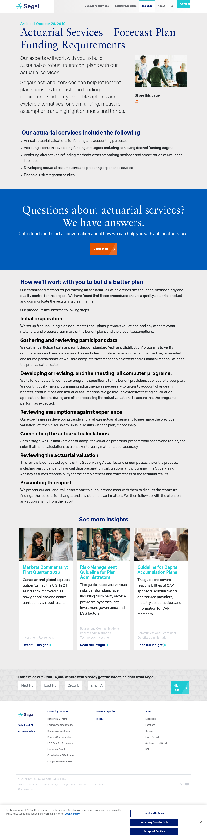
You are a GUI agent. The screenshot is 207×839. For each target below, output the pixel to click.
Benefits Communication (59, 736)
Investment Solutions (57, 748)
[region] (103, 822)
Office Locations (26, 730)
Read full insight (38, 645)
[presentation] (127, 684)
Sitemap (83, 783)
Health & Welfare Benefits (60, 724)
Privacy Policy (51, 783)
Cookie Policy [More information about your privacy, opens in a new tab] (72, 814)
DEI (147, 748)
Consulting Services (97, 6)
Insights (147, 6)
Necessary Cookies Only (154, 822)
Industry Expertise (126, 6)
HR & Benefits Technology (60, 742)
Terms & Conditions (27, 783)
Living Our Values (153, 736)
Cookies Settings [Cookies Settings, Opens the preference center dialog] (154, 813)
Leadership (150, 718)
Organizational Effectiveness (61, 754)
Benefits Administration (58, 730)
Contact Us (105, 249)
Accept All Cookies (154, 831)
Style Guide (69, 783)
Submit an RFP (25, 724)
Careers (149, 730)
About (161, 6)
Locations (150, 724)
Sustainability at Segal (156, 742)
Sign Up (181, 686)
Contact (185, 4)
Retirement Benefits (57, 718)
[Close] (201, 822)
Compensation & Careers (59, 760)
